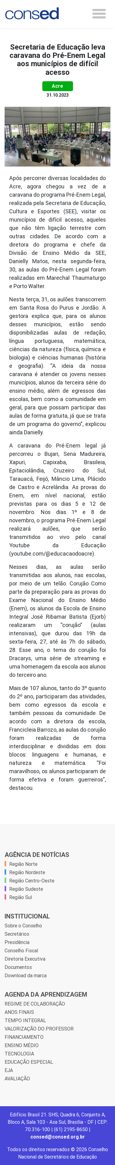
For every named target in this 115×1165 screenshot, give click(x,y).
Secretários (17, 934)
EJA (9, 1070)
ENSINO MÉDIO (22, 1045)
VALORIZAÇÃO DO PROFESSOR (39, 1029)
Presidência (17, 942)
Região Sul (20, 897)
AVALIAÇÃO (17, 1078)
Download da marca (26, 975)
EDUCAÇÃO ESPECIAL (29, 1062)
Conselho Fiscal (21, 950)
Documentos (18, 967)
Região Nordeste (27, 872)
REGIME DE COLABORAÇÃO (35, 1004)
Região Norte (23, 864)
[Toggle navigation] (99, 13)
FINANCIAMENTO (24, 1037)
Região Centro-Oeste (31, 881)
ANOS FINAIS (19, 1012)
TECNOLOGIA (19, 1054)
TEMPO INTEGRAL (25, 1020)
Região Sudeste (26, 889)
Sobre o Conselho (23, 925)
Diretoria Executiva (25, 959)
